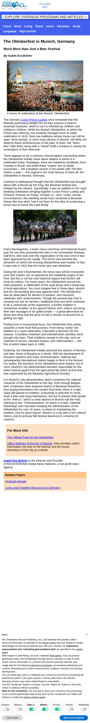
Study (77, 26)
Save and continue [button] (74, 718)
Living (28, 26)
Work (17, 26)
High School (27, 31)
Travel (7, 26)
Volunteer (63, 26)
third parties (55, 655)
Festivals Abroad (15, 481)
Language (9, 31)
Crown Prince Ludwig (33, 119)
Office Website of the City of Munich (29, 443)
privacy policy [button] (49, 643)
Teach (39, 26)
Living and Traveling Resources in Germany (32, 487)
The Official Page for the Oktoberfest (30, 437)
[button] (87, 634)
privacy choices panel (34, 697)
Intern (50, 26)
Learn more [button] (12, 718)
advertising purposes (41, 665)
